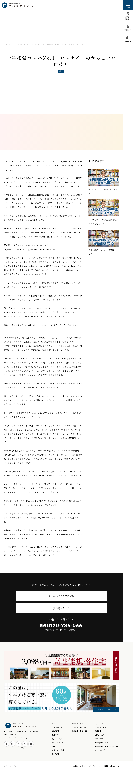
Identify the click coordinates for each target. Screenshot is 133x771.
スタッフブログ (100, 727)
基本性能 (55, 735)
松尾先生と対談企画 (79, 731)
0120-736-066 (64, 625)
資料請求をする (61, 608)
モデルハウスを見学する (61, 596)
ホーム (54, 724)
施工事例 (55, 731)
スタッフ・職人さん (79, 727)
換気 (61, 71)
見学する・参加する (79, 724)
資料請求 (98, 731)
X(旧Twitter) (100, 750)
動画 (16, 44)
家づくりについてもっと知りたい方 (31, 44)
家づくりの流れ (58, 742)
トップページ (8, 44)
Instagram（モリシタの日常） (107, 746)
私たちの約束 (57, 739)
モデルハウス (57, 727)
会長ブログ (99, 724)
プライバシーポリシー (11, 766)
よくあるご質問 (58, 750)
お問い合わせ (100, 735)
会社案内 (55, 754)
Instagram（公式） (102, 742)
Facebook (99, 739)
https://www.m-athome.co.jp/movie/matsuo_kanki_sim (30, 249)
